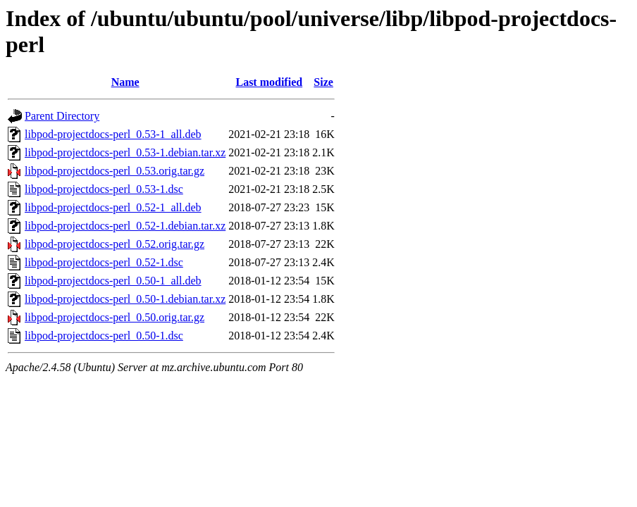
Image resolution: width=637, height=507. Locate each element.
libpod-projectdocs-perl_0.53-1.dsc (104, 189)
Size (323, 82)
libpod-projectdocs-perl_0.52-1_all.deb (113, 207)
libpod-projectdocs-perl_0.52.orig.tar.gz (114, 244)
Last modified (268, 82)
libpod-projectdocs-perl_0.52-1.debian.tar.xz (125, 226)
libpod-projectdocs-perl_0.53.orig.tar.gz (114, 171)
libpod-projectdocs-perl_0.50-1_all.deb (113, 281)
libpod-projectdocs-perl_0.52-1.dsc (104, 262)
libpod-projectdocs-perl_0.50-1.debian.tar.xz (125, 299)
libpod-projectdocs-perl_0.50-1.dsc (104, 336)
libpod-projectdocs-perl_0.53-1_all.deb (113, 134)
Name (125, 82)
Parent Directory (62, 116)
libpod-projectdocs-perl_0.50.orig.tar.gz (114, 317)
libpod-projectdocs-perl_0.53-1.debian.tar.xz (125, 152)
